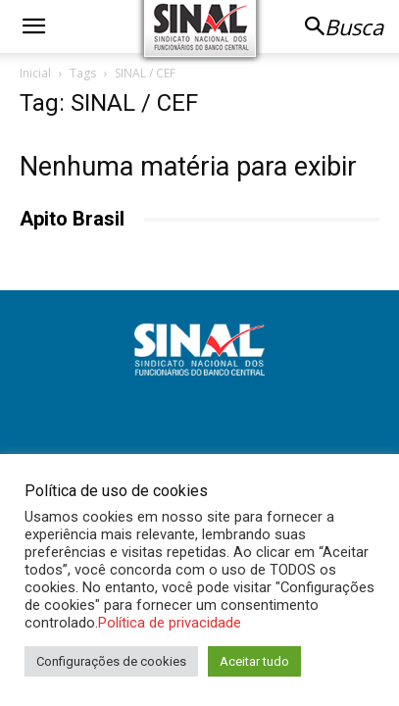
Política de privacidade (169, 622)
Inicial (35, 73)
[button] (33, 26)
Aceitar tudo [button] (254, 661)
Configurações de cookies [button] (111, 661)
